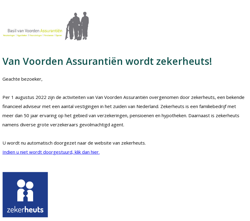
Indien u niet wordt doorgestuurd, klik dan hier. (51, 152)
